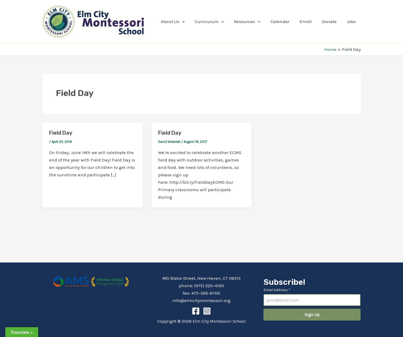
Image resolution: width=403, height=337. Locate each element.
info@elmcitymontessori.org (201, 300)
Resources (252, 21)
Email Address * (277, 290)
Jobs (351, 21)
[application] (189, 21)
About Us (180, 21)
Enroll (308, 21)
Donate (330, 21)
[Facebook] (196, 311)
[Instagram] (207, 311)
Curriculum (215, 21)
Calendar (283, 21)
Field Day (60, 133)
